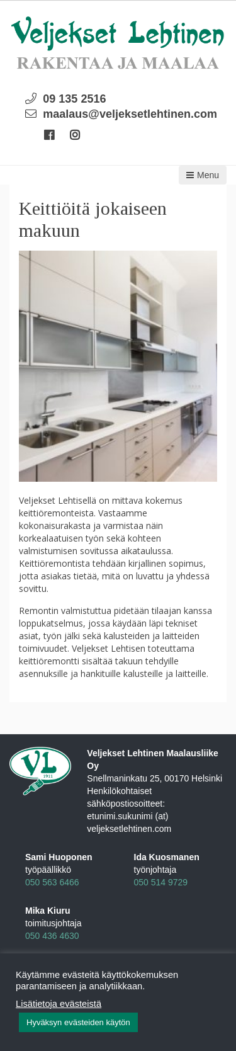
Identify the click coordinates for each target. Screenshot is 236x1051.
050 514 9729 (161, 882)
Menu (202, 175)
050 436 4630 (52, 936)
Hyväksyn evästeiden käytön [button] (78, 1022)
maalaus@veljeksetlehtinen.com (130, 114)
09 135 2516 (74, 99)
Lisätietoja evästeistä (58, 1004)
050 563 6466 (52, 882)
